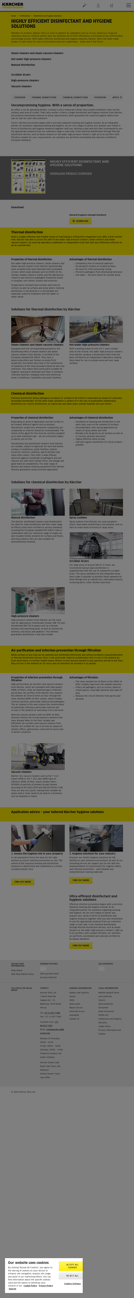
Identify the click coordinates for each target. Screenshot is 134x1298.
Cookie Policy (30, 1286)
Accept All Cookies (72, 1266)
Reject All (72, 1276)
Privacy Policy (46, 1286)
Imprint (12, 1289)
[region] (44, 1275)
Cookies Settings (72, 1284)
